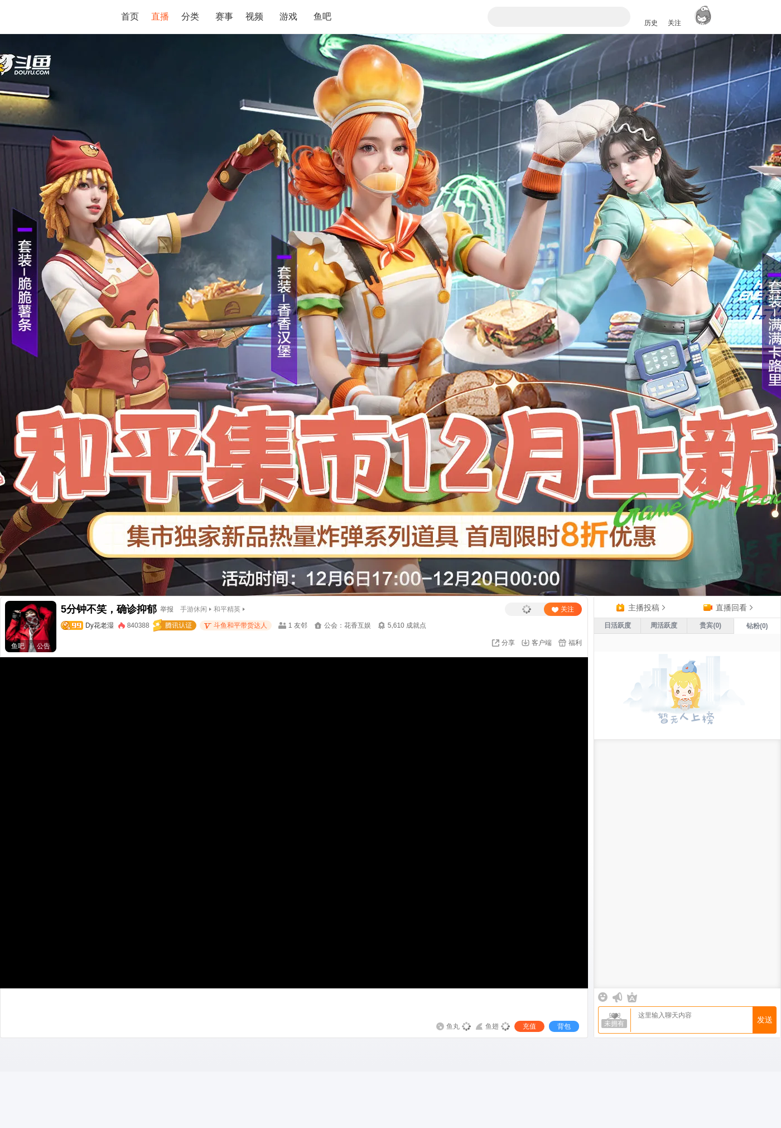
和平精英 (227, 609)
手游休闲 (193, 609)
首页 (130, 16)
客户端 (542, 643)
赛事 (224, 16)
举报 (166, 609)
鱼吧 (322, 16)
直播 (160, 16)
